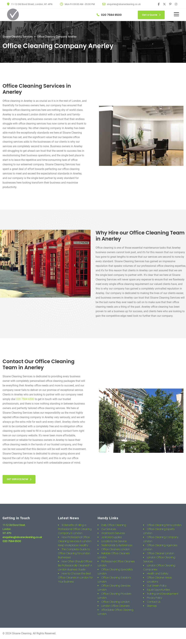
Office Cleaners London (115, 549)
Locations (152, 581)
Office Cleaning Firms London (164, 525)
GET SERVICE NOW (19, 479)
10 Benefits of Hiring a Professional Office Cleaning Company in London (74, 529)
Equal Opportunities (158, 590)
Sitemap (152, 606)
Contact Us (153, 602)
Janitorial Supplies (111, 537)
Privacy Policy (154, 598)
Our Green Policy (156, 586)
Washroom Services (113, 533)
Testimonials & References (116, 545)
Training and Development (162, 594)
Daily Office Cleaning (113, 525)
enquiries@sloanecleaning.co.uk (22, 537)
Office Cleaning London (115, 602)
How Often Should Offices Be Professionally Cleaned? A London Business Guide (75, 565)
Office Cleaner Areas (159, 577)
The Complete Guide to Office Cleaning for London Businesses (74, 553)
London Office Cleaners (115, 606)
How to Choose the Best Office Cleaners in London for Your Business (75, 577)
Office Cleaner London (160, 553)
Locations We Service (114, 541)
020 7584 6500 (25, 399)
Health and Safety (157, 573)
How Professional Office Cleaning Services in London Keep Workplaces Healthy (74, 541)
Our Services (108, 529)
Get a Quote (151, 14)
